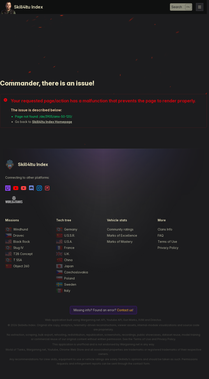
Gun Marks (130, 319)
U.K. (63, 254)
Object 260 (17, 266)
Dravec (14, 236)
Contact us (125, 310)
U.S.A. (64, 242)
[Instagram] (39, 188)
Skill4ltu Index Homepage (52, 122)
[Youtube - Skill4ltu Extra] (23, 188)
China (64, 260)
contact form (141, 363)
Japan (65, 266)
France (65, 248)
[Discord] (31, 188)
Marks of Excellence (122, 235)
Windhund (16, 229)
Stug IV (14, 248)
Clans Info (165, 229)
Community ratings (120, 229)
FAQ (161, 235)
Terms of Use (167, 241)
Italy (63, 291)
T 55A (13, 260)
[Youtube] (15, 188)
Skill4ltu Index (28, 7)
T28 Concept (19, 254)
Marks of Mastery (120, 241)
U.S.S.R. (65, 236)
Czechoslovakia (72, 272)
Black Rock (17, 242)
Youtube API (114, 319)
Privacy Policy (168, 248)
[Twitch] (7, 188)
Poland (65, 278)
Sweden (66, 284)
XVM (141, 319)
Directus (155, 319)
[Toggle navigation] (199, 7)
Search (176, 7)
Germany (66, 229)
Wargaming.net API (93, 319)
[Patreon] (47, 188)
